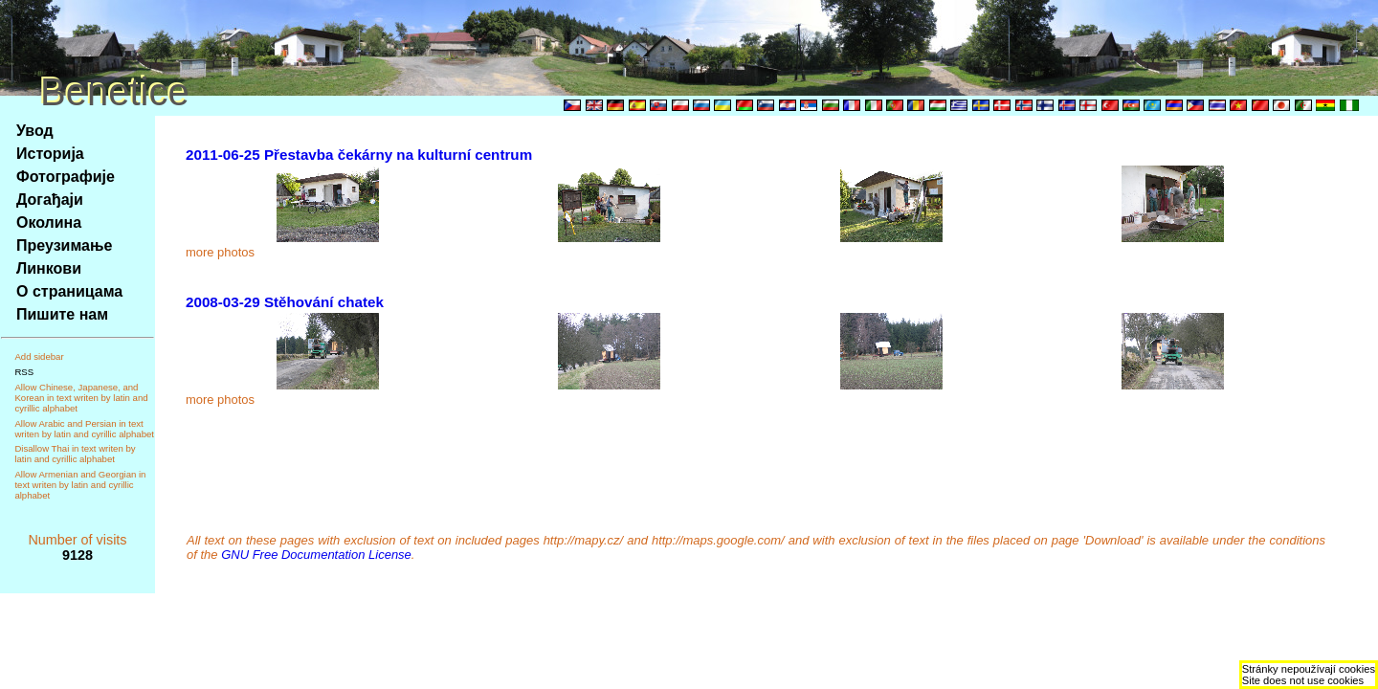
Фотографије (65, 176)
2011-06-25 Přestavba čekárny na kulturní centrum (359, 154)
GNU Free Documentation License (316, 554)
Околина (48, 222)
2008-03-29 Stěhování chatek (285, 302)
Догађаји (49, 199)
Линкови (48, 268)
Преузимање (64, 245)
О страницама (69, 291)
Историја (50, 153)
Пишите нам (62, 314)
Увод (35, 130)
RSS (23, 372)
